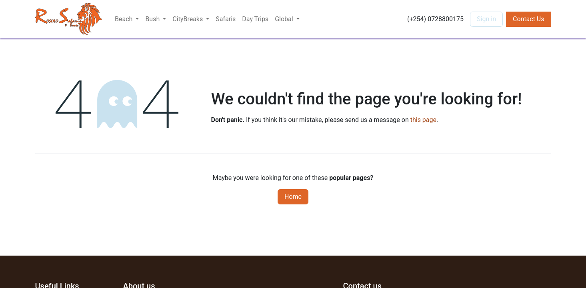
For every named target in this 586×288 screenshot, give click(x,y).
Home (293, 196)
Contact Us (528, 19)
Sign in (486, 19)
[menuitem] (225, 19)
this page (423, 120)
